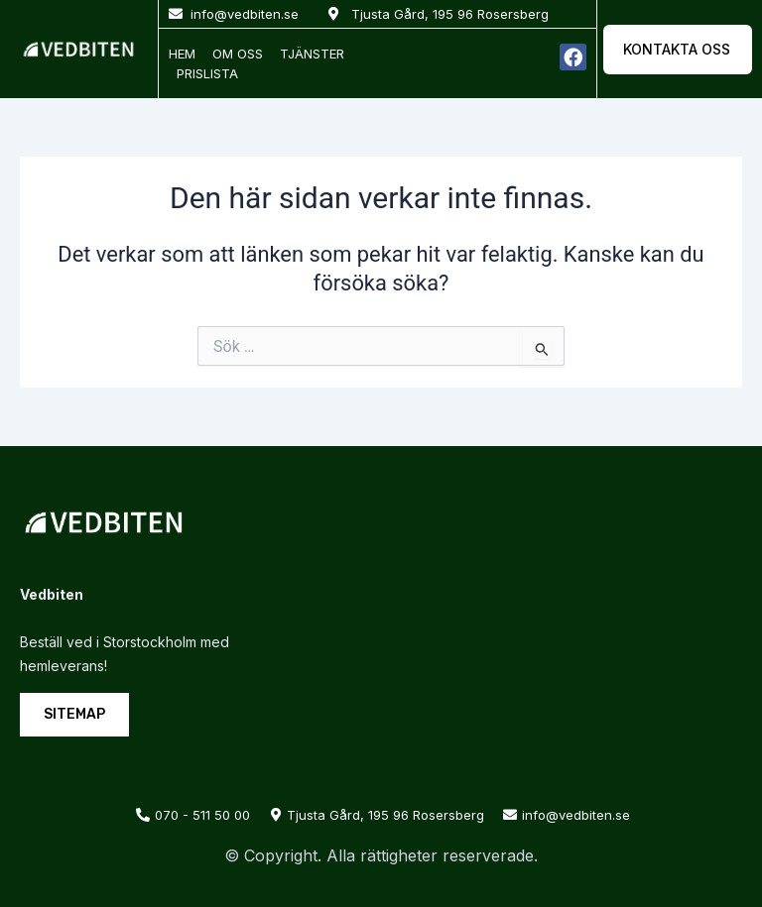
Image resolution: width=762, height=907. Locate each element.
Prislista (207, 73)
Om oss (237, 53)
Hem (182, 53)
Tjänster (312, 53)
